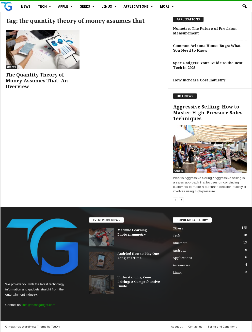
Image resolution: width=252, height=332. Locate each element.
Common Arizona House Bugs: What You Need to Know (207, 48)
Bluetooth (180, 243)
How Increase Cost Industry (199, 80)
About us (177, 326)
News (26, 6)
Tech (44, 6)
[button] (244, 6)
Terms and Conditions (222, 326)
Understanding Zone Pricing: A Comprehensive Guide (138, 281)
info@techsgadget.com (38, 305)
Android (179, 250)
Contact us (195, 326)
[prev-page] (175, 199)
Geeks (86, 6)
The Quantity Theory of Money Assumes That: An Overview (37, 81)
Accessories (181, 265)
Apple (65, 6)
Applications (138, 6)
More (167, 6)
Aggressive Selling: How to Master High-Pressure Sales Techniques (207, 112)
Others (11, 67)
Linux (109, 6)
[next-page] (181, 199)
